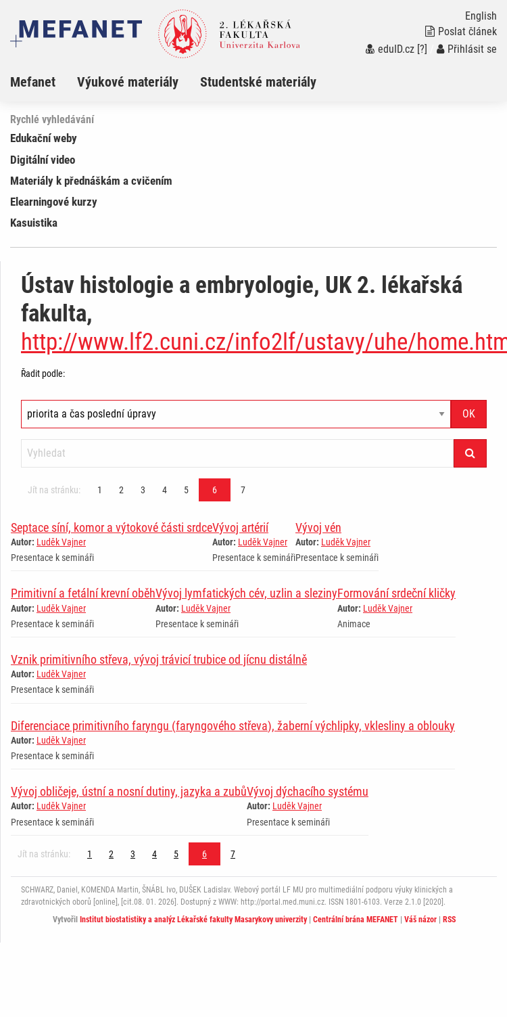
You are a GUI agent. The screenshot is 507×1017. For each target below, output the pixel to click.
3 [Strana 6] (143, 489)
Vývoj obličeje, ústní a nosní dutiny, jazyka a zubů (129, 791)
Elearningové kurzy (53, 201)
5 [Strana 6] (186, 489)
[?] (422, 49)
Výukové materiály (127, 82)
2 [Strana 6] (121, 489)
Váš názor (420, 919)
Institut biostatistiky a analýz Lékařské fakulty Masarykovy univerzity (193, 919)
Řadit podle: (43, 373)
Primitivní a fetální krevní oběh (83, 593)
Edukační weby (43, 138)
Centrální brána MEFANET (355, 919)
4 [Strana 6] (164, 489)
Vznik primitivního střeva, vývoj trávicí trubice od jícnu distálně (159, 659)
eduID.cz (390, 49)
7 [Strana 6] (243, 489)
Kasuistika (33, 222)
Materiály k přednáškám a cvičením (91, 180)
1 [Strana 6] (99, 489)
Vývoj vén (318, 527)
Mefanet (32, 82)
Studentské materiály (258, 82)
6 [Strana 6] (214, 489)
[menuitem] (43, 82)
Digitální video (42, 159)
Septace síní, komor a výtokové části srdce (111, 527)
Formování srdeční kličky (396, 593)
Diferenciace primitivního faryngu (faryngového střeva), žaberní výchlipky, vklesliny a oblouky (233, 726)
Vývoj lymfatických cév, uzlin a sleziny (246, 593)
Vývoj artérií (240, 527)
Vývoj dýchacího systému (307, 791)
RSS (449, 919)
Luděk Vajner (61, 542)
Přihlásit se (467, 49)
